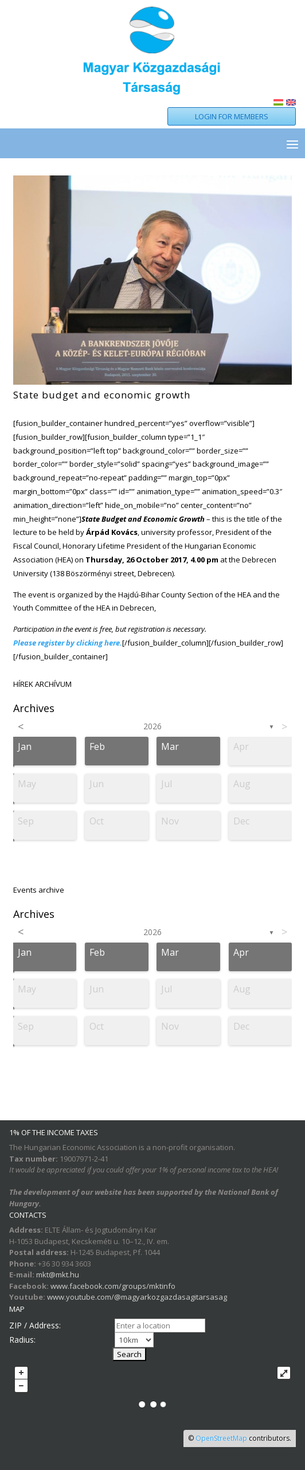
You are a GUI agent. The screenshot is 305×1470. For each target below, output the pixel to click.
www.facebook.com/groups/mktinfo (112, 1286)
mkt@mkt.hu (57, 1274)
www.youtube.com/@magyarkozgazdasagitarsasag (137, 1297)
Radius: (22, 1339)
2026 (152, 726)
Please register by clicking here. (67, 643)
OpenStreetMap (221, 1438)
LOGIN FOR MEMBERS (231, 116)
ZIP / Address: (35, 1325)
